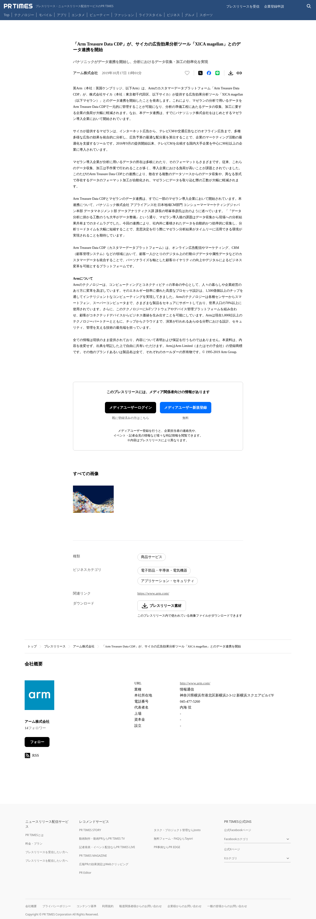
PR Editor (85, 873)
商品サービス (151, 557)
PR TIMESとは (34, 835)
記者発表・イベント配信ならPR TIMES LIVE (107, 847)
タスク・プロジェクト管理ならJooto (177, 830)
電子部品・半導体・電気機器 (164, 570)
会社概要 (31, 906)
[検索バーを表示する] (309, 6)
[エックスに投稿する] (200, 73)
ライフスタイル (150, 15)
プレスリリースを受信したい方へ (46, 852)
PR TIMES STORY (90, 830)
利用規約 (107, 906)
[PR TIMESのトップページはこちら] (58, 6)
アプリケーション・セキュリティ (167, 581)
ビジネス (173, 15)
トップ (32, 646)
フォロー (37, 742)
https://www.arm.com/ (153, 593)
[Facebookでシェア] (209, 73)
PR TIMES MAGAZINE (93, 856)
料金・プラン (33, 844)
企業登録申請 (274, 6)
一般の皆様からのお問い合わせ (227, 906)
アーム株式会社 (84, 646)
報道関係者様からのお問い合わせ (140, 906)
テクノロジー (24, 15)
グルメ (190, 15)
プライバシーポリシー (56, 906)
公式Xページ (232, 849)
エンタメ (78, 15)
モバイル (45, 15)
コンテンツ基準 (86, 906)
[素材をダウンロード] (231, 73)
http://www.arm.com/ (195, 683)
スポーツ (206, 15)
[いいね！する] (187, 73)
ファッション (124, 15)
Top (6, 15)
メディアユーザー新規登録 (185, 407)
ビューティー (99, 15)
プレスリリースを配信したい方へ (46, 861)
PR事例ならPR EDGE (167, 847)
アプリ (62, 15)
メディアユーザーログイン (130, 407)
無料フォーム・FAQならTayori (173, 839)
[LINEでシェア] (217, 73)
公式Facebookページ (237, 830)
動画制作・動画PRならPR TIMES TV (102, 839)
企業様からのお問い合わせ (184, 906)
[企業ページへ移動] (39, 696)
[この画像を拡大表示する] (93, 499)
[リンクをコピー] (239, 73)
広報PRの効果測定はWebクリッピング (103, 864)
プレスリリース (55, 646)
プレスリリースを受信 (242, 6)
